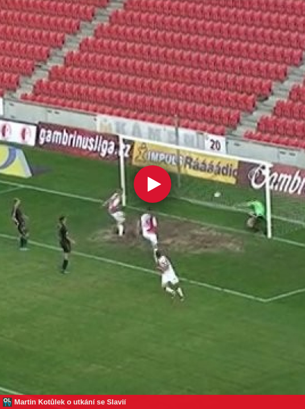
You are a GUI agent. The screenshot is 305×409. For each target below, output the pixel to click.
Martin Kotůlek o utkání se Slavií (70, 402)
